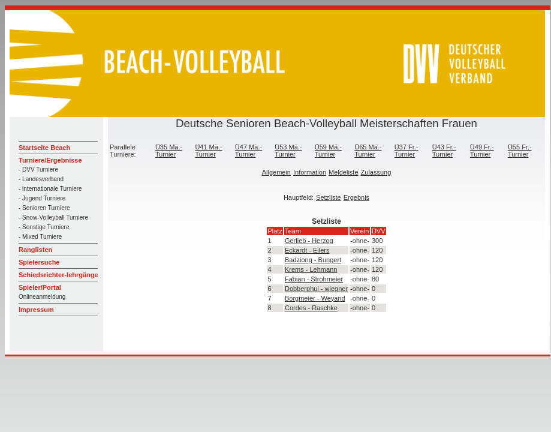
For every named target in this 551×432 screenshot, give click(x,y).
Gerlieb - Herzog (309, 240)
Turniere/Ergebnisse (50, 160)
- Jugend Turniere (42, 198)
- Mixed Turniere (40, 236)
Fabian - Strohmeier (314, 279)
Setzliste (328, 197)
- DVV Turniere (38, 169)
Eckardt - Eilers (307, 250)
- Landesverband (41, 179)
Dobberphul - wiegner (316, 288)
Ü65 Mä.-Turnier (367, 150)
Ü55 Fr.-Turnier (520, 150)
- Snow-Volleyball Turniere (53, 217)
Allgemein (276, 172)
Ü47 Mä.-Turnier (248, 150)
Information (309, 172)
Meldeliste (344, 172)
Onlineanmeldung (42, 296)
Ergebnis (356, 197)
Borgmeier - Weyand (315, 298)
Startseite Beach (44, 147)
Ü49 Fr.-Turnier (482, 150)
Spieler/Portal (40, 287)
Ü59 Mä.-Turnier (328, 150)
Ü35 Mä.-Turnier (168, 150)
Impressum (36, 309)
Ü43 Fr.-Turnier (444, 150)
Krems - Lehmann (311, 269)
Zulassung (376, 172)
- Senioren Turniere (44, 208)
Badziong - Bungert (313, 259)
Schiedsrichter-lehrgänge (58, 274)
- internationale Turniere (50, 188)
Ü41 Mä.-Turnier (208, 150)
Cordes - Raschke (311, 307)
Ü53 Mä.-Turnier (288, 150)
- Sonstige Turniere (44, 227)
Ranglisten (35, 249)
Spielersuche (39, 262)
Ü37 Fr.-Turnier (406, 150)
